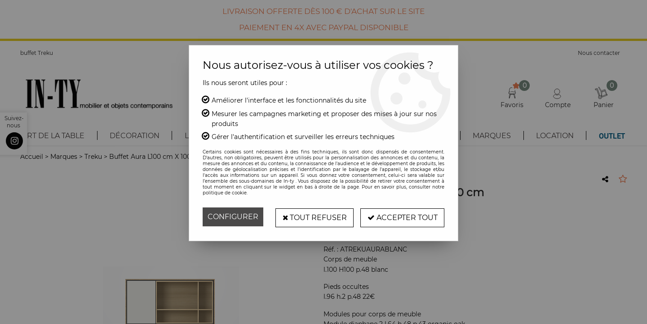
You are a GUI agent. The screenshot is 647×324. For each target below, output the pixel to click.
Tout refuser (313, 216)
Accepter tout (402, 216)
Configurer (233, 216)
